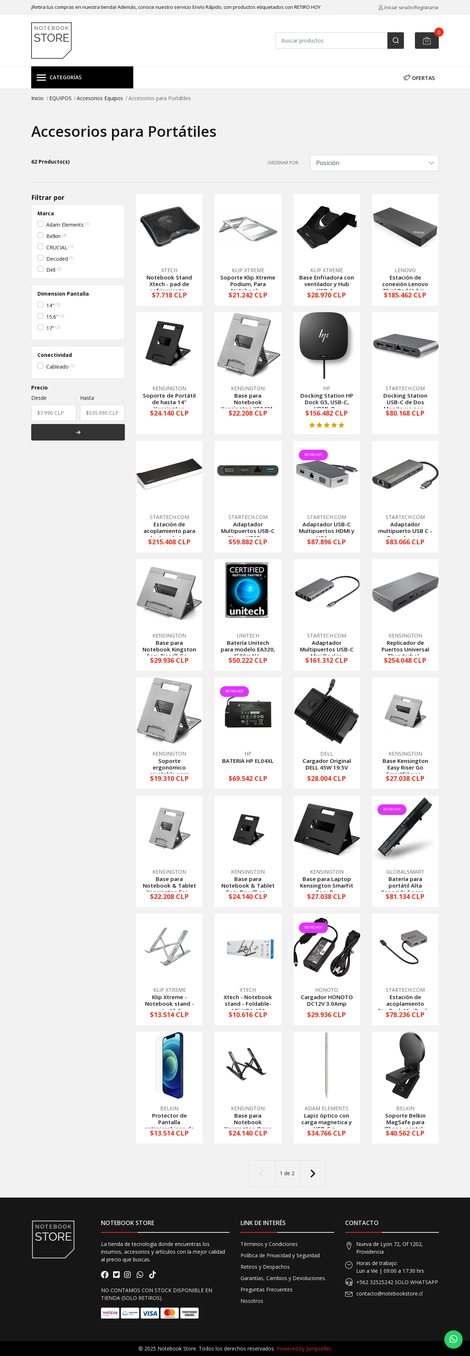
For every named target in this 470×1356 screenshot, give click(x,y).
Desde (39, 397)
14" (50, 305)
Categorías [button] (59, 78)
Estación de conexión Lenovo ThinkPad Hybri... (405, 284)
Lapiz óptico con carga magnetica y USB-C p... (326, 1122)
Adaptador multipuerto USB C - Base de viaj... (405, 530)
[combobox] (339, 40)
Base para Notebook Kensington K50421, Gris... (248, 405)
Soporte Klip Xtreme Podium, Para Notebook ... (247, 284)
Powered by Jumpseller (303, 1348)
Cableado (57, 366)
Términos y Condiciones (269, 1243)
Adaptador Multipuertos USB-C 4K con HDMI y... (248, 530)
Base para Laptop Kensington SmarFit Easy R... (326, 885)
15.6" (52, 316)
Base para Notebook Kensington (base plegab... (248, 1125)
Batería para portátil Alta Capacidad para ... (405, 885)
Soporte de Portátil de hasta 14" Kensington (169, 402)
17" (50, 328)
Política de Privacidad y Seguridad (280, 1255)
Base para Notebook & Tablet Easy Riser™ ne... (248, 885)
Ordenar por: (283, 163)
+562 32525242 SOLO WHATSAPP (397, 1282)
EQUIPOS (60, 98)
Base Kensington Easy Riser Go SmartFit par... (405, 767)
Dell (50, 269)
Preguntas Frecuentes (267, 1289)
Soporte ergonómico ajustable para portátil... (169, 771)
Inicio (37, 98)
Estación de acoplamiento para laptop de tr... (169, 530)
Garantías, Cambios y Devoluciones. (283, 1278)
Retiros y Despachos (265, 1266)
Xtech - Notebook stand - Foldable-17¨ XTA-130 (248, 1003)
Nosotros (252, 1300)
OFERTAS (419, 77)
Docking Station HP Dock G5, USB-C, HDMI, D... (326, 402)
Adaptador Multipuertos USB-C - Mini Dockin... (327, 649)
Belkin (53, 236)
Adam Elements (65, 224)
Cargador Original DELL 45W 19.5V (327, 764)
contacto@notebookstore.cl (389, 1293)
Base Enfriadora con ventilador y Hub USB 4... (326, 284)
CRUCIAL (57, 247)
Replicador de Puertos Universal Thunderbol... (405, 649)
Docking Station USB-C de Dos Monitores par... (405, 402)
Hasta (87, 397)
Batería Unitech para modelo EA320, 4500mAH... (248, 649)
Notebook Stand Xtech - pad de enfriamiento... (169, 284)
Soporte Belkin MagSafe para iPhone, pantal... (405, 1122)
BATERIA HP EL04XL (248, 760)
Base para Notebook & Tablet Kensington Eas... (169, 885)
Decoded (57, 258)
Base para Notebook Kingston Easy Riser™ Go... (169, 649)
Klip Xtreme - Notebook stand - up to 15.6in (169, 1003)
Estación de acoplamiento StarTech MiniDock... (405, 1003)
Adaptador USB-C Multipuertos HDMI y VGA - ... (326, 530)
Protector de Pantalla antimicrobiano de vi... (169, 1125)
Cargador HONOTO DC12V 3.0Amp (327, 1000)
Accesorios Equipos (100, 98)
